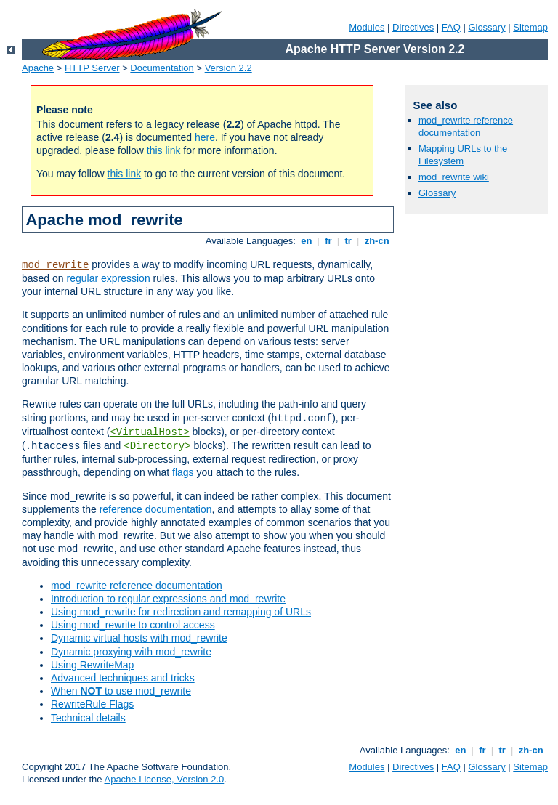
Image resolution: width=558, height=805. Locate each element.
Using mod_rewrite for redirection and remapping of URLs (181, 612)
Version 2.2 (228, 67)
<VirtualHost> (149, 432)
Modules (366, 27)
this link (164, 150)
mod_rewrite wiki (453, 176)
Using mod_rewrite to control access (133, 625)
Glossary (486, 27)
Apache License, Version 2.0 (164, 779)
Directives (413, 27)
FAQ (451, 27)
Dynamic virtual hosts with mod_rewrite (139, 638)
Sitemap (530, 27)
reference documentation (156, 509)
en (307, 240)
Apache (38, 67)
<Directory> (157, 446)
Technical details (88, 718)
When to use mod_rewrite (121, 691)
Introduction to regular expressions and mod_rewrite (168, 598)
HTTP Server (92, 67)
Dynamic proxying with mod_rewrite (131, 652)
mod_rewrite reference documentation (136, 585)
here (205, 137)
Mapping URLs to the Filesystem (462, 154)
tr (348, 240)
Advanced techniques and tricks (123, 678)
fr (329, 240)
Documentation (161, 67)
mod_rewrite (55, 265)
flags (183, 472)
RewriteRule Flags (92, 704)
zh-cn (377, 240)
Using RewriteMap (92, 665)
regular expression (108, 278)
